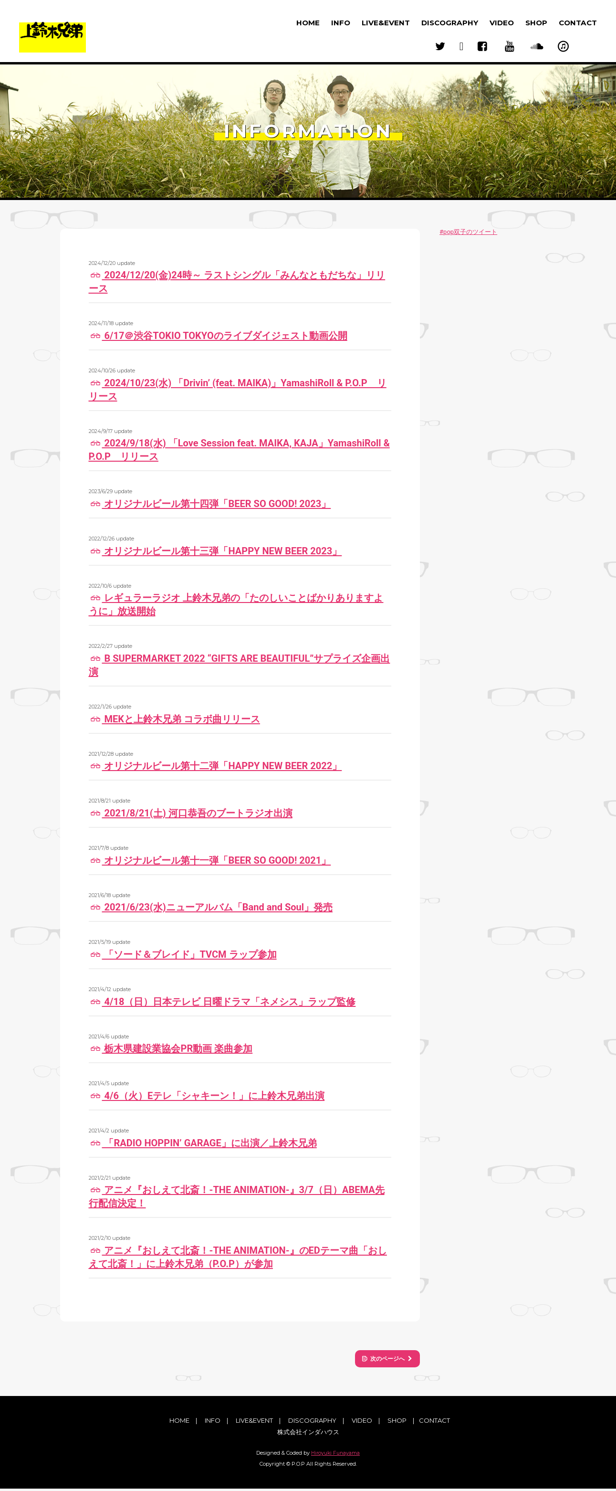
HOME (308, 22)
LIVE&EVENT (386, 22)
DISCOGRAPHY (449, 22)
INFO (340, 22)
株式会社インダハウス (308, 1434)
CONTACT (578, 22)
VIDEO (502, 22)
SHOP (536, 22)
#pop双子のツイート (468, 231)
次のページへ (379, 1358)
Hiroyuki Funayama (335, 1455)
